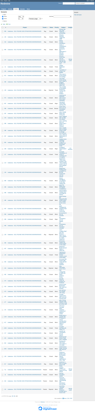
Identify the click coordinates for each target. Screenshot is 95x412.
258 (5, 148)
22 (5, 374)
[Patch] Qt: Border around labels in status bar (63, 248)
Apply (4, 24)
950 (5, 142)
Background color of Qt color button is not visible (62, 343)
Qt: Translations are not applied (62, 219)
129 (5, 356)
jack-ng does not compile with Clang (62, 291)
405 (5, 296)
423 (5, 338)
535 (5, 262)
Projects (5, 0)
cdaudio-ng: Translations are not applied (62, 333)
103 (5, 268)
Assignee (70, 27)
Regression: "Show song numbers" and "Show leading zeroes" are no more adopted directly (63, 162)
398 (5, 130)
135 (5, 90)
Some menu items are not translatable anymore (62, 108)
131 (5, 389)
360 (5, 82)
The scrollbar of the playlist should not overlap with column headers (62, 90)
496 (5, 200)
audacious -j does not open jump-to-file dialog (63, 364)
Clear (9, 24)
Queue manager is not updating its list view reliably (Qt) (62, 180)
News (28, 9)
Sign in (88, 0)
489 (5, 187)
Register (92, 0)
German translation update (62, 375)
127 (5, 154)
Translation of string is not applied (62, 71)
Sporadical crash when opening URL (62, 104)
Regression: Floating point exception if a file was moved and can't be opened (62, 172)
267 (5, 136)
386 (5, 108)
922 (5, 343)
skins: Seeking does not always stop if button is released (63, 123)
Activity (10, 9)
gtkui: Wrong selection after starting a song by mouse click (63, 302)
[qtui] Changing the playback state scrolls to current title (63, 208)
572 (5, 98)
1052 (5, 348)
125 (5, 255)
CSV (68, 398)
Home (2, 0)
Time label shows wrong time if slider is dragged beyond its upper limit (63, 82)
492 (5, 274)
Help (9, 0)
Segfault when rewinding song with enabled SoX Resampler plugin (63, 142)
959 (5, 31)
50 (14, 396)
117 (5, 333)
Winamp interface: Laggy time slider (62, 37)
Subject (63, 27)
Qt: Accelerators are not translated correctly (62, 225)
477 (5, 302)
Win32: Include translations (62, 42)
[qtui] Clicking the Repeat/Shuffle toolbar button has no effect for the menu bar (63, 200)
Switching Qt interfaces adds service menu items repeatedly (62, 98)
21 (5, 67)
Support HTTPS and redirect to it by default (63, 369)
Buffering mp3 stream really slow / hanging (63, 338)
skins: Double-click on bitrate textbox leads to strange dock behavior (63, 130)
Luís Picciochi (70, 148)
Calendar (22, 9)
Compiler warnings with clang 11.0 (62, 328)
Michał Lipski (70, 60)
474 (5, 280)
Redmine (43, 402)
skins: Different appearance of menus (63, 136)
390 (5, 123)
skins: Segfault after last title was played (63, 118)
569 (5, 214)
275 (5, 60)
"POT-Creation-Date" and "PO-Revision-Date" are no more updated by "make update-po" (63, 234)
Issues (16, 9)
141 (5, 309)
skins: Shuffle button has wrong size (62, 114)
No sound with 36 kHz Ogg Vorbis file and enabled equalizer (63, 262)
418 (5, 286)
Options (5, 21)
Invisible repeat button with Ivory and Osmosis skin (62, 296)
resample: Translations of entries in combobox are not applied (63, 154)
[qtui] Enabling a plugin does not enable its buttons (63, 192)
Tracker (45, 27)
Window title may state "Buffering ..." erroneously (62, 31)
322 (5, 381)
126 (5, 234)
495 (5, 192)
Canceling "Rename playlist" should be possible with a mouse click (63, 389)
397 (5, 113)
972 (5, 75)
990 (5, 49)
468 (5, 243)
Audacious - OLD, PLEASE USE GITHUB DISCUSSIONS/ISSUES (24, 31)
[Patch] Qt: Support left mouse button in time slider (62, 243)
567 (5, 103)
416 (5, 42)
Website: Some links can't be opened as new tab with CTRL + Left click (62, 60)
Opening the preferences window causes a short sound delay (63, 255)
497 (5, 208)
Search (60, 3)
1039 (5, 328)
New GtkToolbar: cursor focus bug (62, 268)
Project (25, 27)
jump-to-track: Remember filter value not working (62, 286)
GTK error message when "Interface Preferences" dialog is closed (62, 309)
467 (5, 248)
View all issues (78, 14)
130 (5, 172)
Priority (57, 27)
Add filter (51, 16)
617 (5, 364)
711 (5, 369)
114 (5, 162)
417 (5, 322)
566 (5, 180)
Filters (4, 14)
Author (5, 18)
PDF (71, 398)
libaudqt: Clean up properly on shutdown (62, 280)
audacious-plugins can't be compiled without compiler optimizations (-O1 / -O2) (62, 356)
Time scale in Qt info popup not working (62, 76)
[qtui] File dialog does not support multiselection (62, 187)
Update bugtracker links (62, 67)
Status (5, 16)
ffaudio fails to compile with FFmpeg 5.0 (62, 317)
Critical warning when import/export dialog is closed (62, 322)
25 (12, 396)
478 (5, 118)
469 (5, 225)
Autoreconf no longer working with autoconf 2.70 (63, 348)
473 (5, 291)
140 (5, 37)
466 (5, 219)
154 (5, 71)
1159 (5, 316)
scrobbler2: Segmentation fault (62, 149)
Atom (65, 398)
